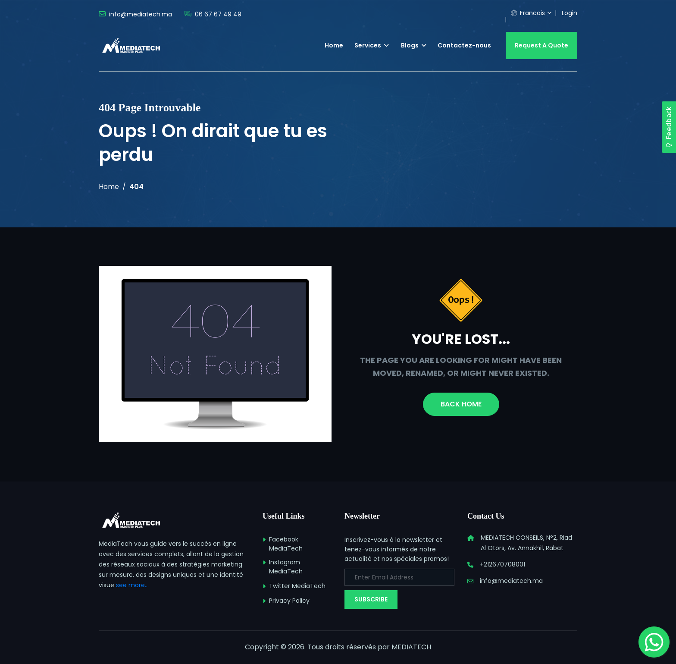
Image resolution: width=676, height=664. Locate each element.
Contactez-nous (464, 45)
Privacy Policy (289, 600)
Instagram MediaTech (286, 567)
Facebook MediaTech (286, 544)
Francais (528, 13)
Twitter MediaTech (297, 586)
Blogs (413, 45)
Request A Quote (541, 45)
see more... (132, 585)
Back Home (461, 404)
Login (569, 13)
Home (334, 45)
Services (371, 45)
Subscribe (371, 599)
